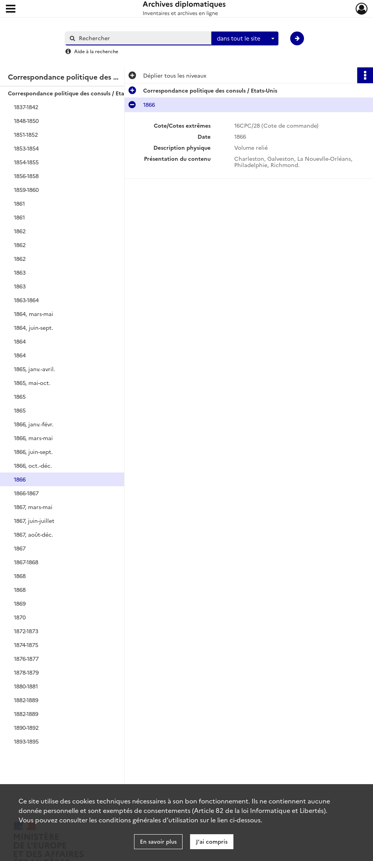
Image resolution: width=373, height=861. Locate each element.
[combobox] (244, 39)
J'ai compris (212, 841)
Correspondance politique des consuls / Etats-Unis (75, 93)
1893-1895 (26, 741)
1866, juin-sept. (33, 452)
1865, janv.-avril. (34, 369)
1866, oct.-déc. (33, 465)
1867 (20, 548)
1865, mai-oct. (32, 383)
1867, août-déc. (33, 534)
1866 (20, 479)
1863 (20, 272)
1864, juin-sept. (33, 327)
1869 (20, 603)
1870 (20, 617)
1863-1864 (26, 300)
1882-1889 (26, 700)
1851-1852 (26, 134)
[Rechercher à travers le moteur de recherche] (142, 38)
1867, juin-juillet (34, 520)
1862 (20, 231)
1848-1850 (26, 121)
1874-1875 (26, 645)
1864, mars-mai (33, 314)
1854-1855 (26, 162)
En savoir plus (158, 841)
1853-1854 (26, 148)
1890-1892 (26, 727)
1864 (20, 341)
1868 (20, 576)
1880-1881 (26, 686)
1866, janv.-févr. (34, 424)
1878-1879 (26, 672)
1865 (20, 396)
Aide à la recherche (96, 51)
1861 (19, 203)
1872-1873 (26, 631)
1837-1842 (26, 107)
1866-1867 (26, 493)
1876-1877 (26, 658)
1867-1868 (26, 562)
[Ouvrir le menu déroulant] (10, 9)
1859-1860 (26, 189)
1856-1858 (26, 176)
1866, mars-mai (33, 438)
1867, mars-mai (33, 507)
